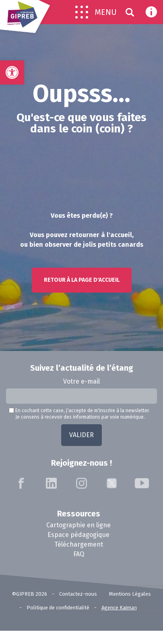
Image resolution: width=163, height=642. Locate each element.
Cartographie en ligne (78, 525)
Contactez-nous (78, 594)
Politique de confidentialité (58, 608)
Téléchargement (78, 544)
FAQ (78, 554)
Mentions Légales (130, 594)
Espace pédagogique (78, 535)
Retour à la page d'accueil (82, 280)
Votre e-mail (81, 381)
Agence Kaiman (119, 608)
